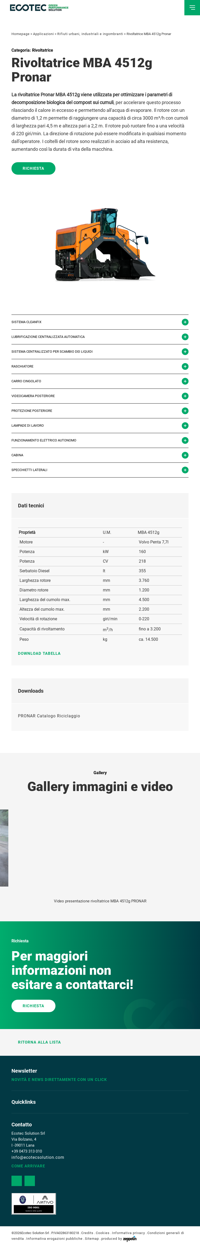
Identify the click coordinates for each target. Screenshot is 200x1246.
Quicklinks (23, 1102)
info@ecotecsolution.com (37, 1157)
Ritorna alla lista (36, 1042)
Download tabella (42, 653)
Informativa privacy (128, 1233)
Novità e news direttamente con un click (59, 1079)
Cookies (103, 1233)
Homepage (20, 34)
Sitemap (92, 1239)
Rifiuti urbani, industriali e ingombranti (90, 34)
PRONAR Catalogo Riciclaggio (49, 715)
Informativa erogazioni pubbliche (54, 1239)
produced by (118, 1239)
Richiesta (33, 168)
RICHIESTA (33, 1006)
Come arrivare (28, 1166)
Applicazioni (43, 34)
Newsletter (24, 1071)
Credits (87, 1233)
